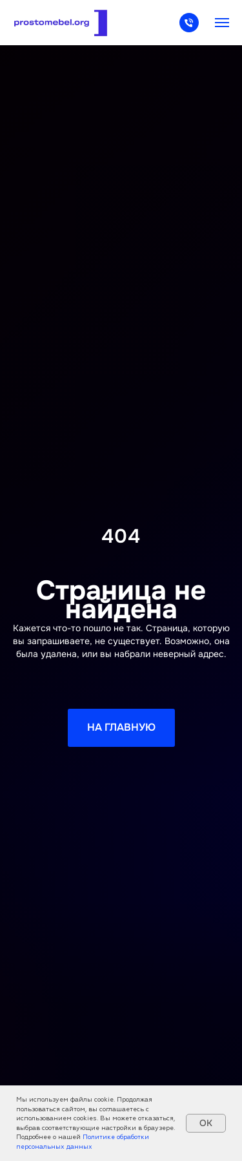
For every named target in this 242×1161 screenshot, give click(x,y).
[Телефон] (189, 28)
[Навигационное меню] (222, 22)
